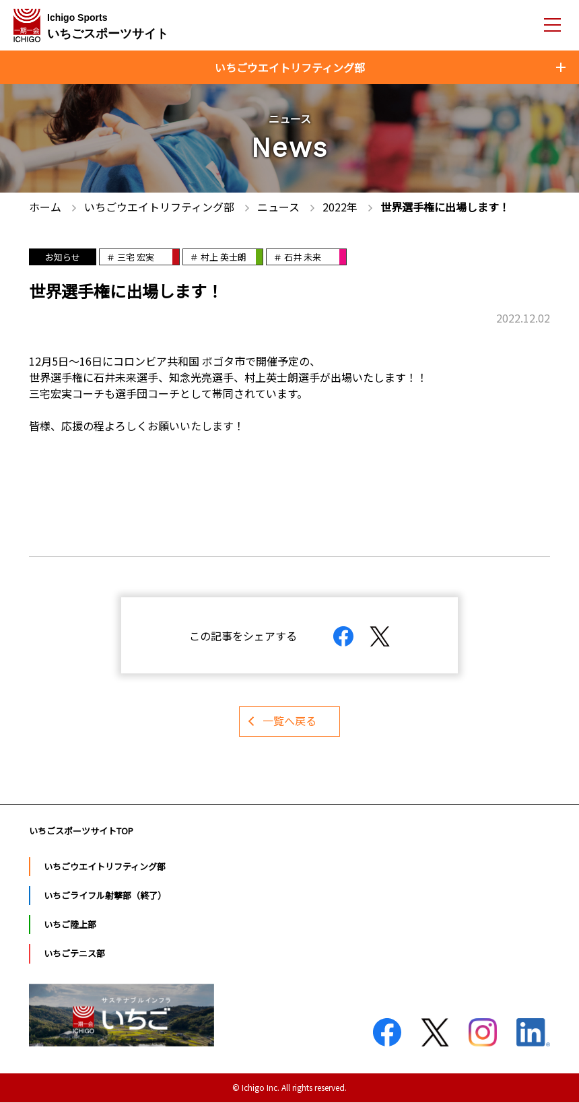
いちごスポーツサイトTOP (81, 831)
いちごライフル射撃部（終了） (105, 896)
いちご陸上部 (70, 924)
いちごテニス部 (74, 954)
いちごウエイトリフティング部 (105, 867)
